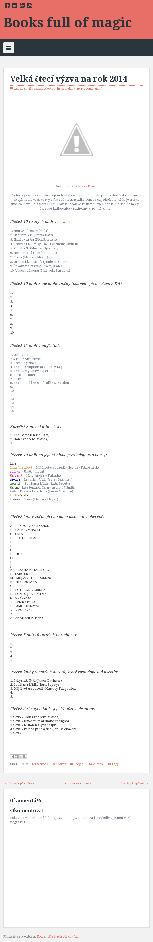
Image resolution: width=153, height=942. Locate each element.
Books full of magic (67, 22)
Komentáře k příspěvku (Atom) (60, 936)
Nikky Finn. (87, 186)
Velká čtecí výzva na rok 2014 (68, 79)
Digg (113, 764)
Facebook (40, 764)
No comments (90, 88)
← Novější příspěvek (19, 783)
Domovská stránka (78, 783)
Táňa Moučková (42, 88)
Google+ (77, 764)
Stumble (96, 764)
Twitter (59, 764)
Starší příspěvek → (135, 783)
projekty (67, 88)
